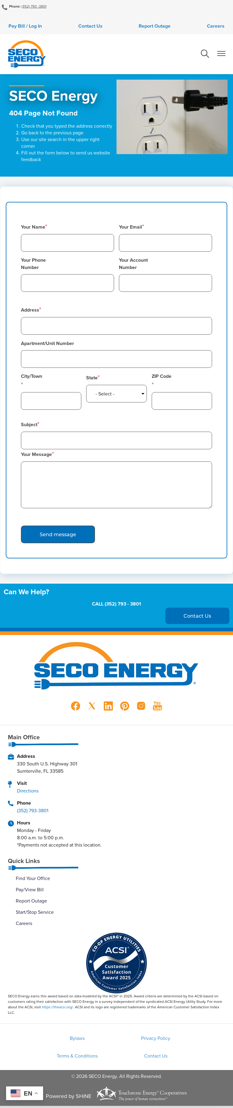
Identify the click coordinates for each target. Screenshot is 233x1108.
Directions (28, 791)
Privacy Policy (116, 1039)
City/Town (31, 377)
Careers (219, 26)
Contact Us (89, 26)
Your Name (33, 228)
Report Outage (156, 26)
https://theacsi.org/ (57, 1008)
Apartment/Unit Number (47, 344)
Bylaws (41, 1039)
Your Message (36, 455)
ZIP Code (161, 377)
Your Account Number (133, 265)
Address (30, 311)
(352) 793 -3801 (34, 6)
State (92, 378)
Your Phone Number (33, 265)
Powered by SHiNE (68, 1098)
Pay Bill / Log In (21, 26)
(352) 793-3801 (32, 811)
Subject (29, 425)
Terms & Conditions (191, 1039)
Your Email (130, 228)
